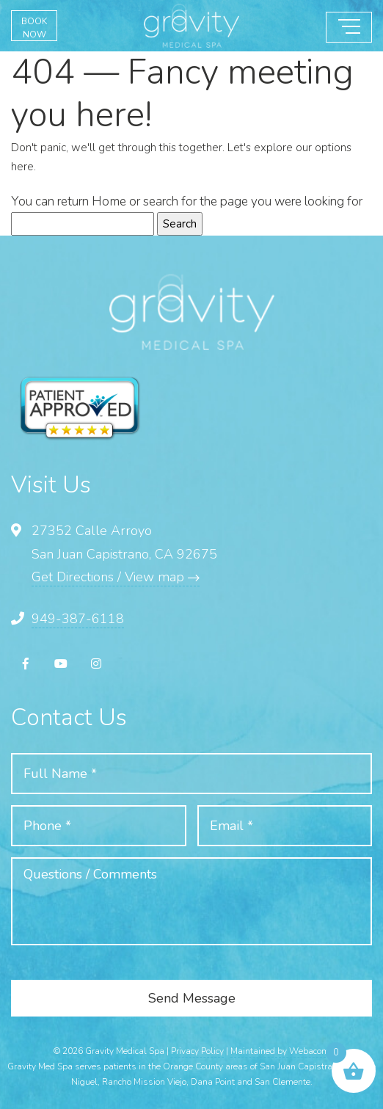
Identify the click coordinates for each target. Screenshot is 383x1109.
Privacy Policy (197, 1051)
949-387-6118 (78, 619)
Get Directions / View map (116, 577)
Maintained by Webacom (279, 1051)
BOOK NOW (34, 27)
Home (109, 201)
